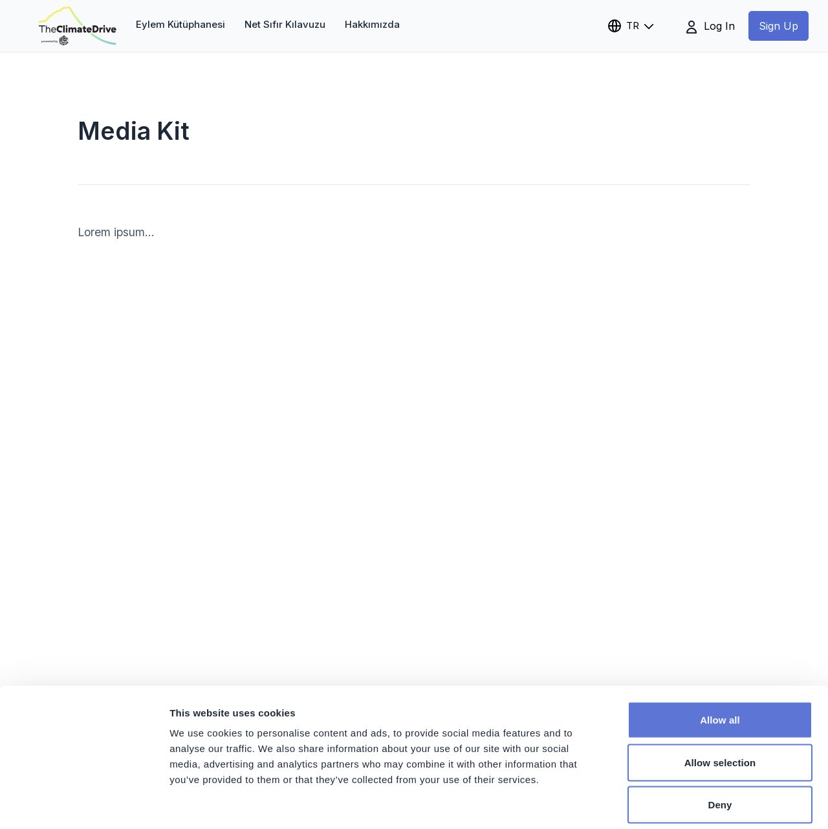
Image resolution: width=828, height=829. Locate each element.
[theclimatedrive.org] (77, 25)
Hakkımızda (372, 24)
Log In (710, 26)
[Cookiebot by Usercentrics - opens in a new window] (83, 803)
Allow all (720, 659)
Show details (679, 803)
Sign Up (778, 25)
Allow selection (720, 701)
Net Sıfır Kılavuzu (285, 24)
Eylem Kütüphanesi (180, 24)
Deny (720, 743)
